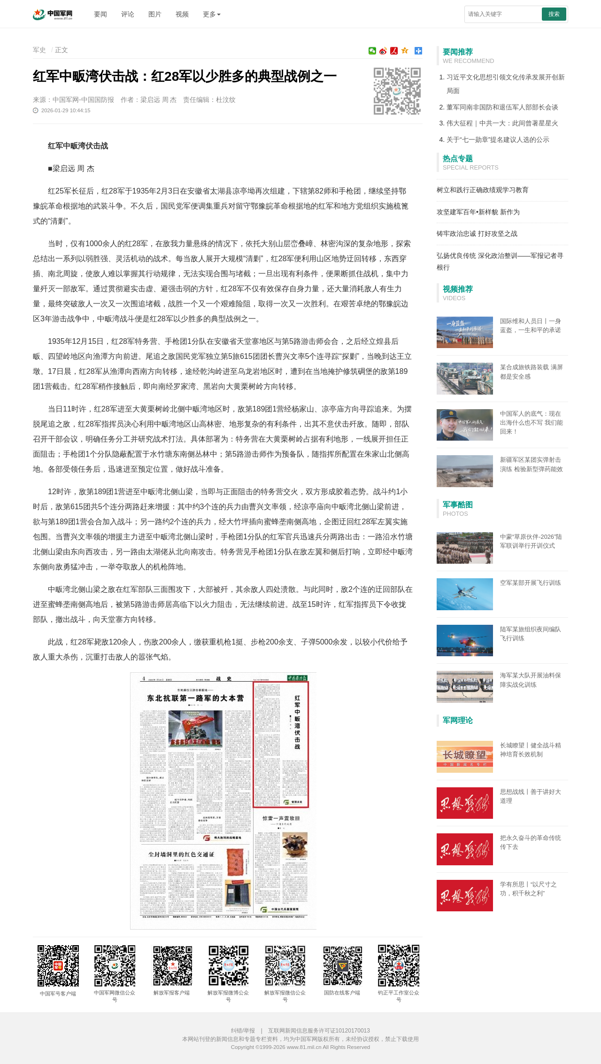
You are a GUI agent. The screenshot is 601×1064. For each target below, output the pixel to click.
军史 (39, 50)
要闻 (100, 14)
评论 (127, 14)
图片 (155, 14)
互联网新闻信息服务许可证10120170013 (319, 1030)
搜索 (554, 14)
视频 (182, 14)
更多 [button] (212, 14)
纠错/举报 (243, 1030)
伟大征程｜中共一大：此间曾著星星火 (502, 123)
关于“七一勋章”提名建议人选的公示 (498, 139)
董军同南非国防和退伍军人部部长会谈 (502, 107)
